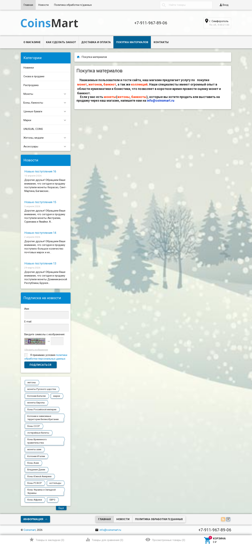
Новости (43, 4)
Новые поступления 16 (40, 171)
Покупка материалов (132, 42)
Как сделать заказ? (61, 42)
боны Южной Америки (39, 476)
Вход (224, 5)
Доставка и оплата (96, 42)
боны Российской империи (41, 409)
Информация (33, 519)
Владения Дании (36, 469)
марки (56, 396)
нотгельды (55, 483)
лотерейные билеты (38, 432)
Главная (28, 4)
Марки (46, 120)
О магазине (32, 42)
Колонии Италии (36, 456)
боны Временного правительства (37, 441)
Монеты (46, 94)
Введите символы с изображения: (44, 334)
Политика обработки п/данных (73, 4)
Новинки (28, 67)
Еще (61, 508)
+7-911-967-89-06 (150, 23)
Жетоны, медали (46, 138)
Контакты (161, 42)
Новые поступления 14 (40, 232)
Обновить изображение (36, 350)
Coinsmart (30, 530)
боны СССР (33, 426)
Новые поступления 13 (40, 263)
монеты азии (34, 449)
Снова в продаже (33, 76)
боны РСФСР (34, 483)
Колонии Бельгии (36, 396)
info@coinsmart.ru (160, 100)
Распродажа (30, 85)
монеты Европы (36, 402)
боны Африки (34, 499)
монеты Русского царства (41, 389)
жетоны (31, 382)
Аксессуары (46, 146)
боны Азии (33, 463)
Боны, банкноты (46, 102)
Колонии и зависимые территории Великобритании (43, 418)
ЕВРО (52, 499)
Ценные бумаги (46, 111)
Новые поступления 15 (40, 202)
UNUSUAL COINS (33, 129)
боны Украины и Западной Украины (41, 491)
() (46, 539)
